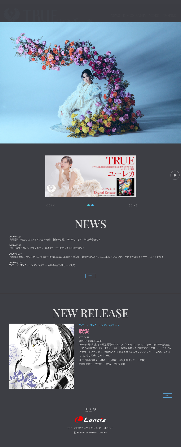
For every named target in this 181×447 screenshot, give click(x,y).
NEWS (108, 7)
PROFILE (164, 13)
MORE (90, 274)
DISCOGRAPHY (137, 7)
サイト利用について (77, 433)
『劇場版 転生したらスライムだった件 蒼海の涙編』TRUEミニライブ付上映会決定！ (54, 237)
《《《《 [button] (48, 203)
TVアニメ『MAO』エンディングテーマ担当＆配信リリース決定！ (43, 263)
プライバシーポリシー (102, 433)
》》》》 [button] (132, 203)
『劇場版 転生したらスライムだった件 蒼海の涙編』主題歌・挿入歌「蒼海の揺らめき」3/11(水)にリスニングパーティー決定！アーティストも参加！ (86, 255)
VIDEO (167, 7)
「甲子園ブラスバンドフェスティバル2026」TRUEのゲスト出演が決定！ (47, 246)
